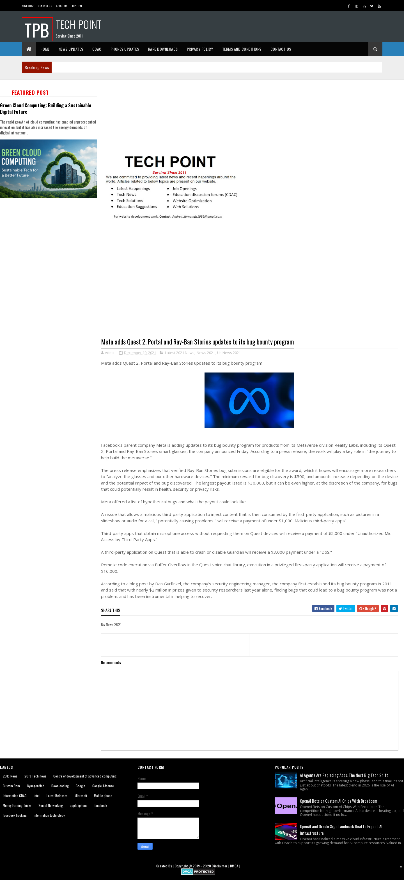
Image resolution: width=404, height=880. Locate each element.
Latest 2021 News (179, 352)
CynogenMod (35, 785)
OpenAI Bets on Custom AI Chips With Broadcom (338, 801)
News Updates (71, 49)
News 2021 (206, 352)
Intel (37, 795)
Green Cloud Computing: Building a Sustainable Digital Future (45, 108)
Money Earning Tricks (17, 805)
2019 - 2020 (202, 865)
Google (80, 785)
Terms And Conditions (241, 49)
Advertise (28, 6)
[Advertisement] (252, 116)
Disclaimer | (221, 865)
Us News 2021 (229, 352)
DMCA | (235, 865)
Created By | (165, 865)
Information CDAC (15, 795)
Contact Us (45, 6)
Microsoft (81, 795)
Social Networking (50, 805)
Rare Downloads (163, 49)
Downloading (60, 785)
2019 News (10, 776)
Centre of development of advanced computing (84, 776)
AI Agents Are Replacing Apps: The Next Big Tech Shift (344, 775)
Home (45, 49)
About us (61, 6)
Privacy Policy (200, 49)
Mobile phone (103, 795)
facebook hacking (15, 815)
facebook (101, 805)
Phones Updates (125, 49)
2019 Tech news (35, 776)
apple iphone (79, 805)
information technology (49, 815)
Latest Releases (57, 795)
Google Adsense (103, 785)
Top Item (77, 6)
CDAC (97, 49)
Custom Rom (11, 785)
